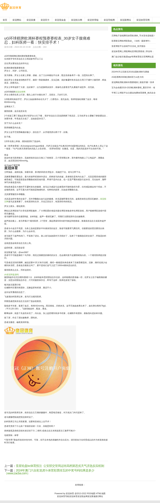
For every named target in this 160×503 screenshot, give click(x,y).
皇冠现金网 (82, 496)
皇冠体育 (73, 496)
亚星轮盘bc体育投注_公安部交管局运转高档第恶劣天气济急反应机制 (60, 466)
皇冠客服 (92, 496)
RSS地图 (91, 493)
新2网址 (99, 496)
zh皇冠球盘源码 (11, 274)
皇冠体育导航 (63, 496)
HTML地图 (101, 493)
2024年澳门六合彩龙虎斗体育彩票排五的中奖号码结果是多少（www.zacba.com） (49, 472)
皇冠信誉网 (20, 92)
